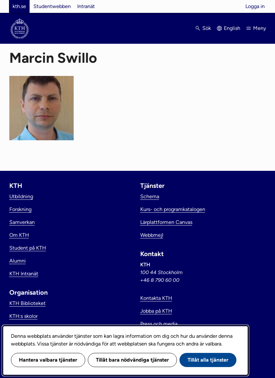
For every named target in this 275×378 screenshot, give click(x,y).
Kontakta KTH (156, 298)
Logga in (255, 6)
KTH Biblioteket (27, 303)
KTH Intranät (23, 274)
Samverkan (22, 222)
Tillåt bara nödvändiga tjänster (132, 360)
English (232, 28)
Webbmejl (151, 235)
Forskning (20, 209)
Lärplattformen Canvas (166, 222)
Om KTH (19, 235)
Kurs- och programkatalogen (172, 209)
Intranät (86, 6)
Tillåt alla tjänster (208, 360)
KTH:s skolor (23, 316)
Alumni (17, 261)
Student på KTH (27, 248)
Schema (149, 196)
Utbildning (21, 196)
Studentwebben (52, 6)
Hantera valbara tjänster (48, 360)
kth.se (19, 6)
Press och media (159, 324)
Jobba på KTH (156, 311)
